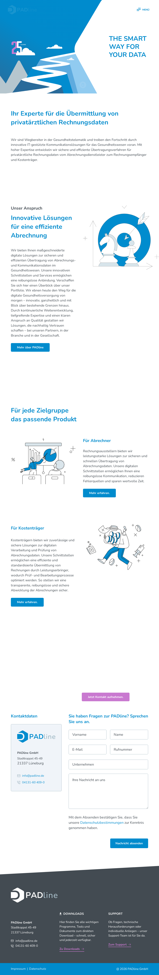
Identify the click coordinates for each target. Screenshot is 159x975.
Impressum (18, 969)
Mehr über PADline (30, 347)
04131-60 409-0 (26, 946)
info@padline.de (26, 941)
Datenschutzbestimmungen (102, 822)
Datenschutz (37, 969)
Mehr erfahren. (99, 493)
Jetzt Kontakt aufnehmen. (105, 697)
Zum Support (117, 944)
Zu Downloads (69, 949)
